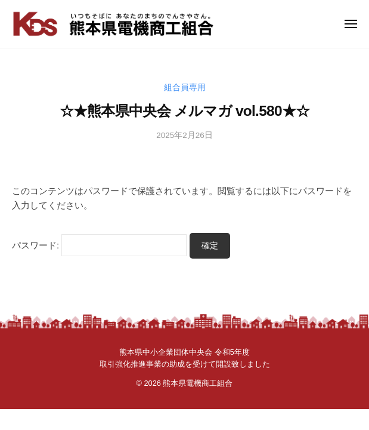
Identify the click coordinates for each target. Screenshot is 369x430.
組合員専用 (185, 87)
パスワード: (99, 245)
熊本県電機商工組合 (197, 383)
